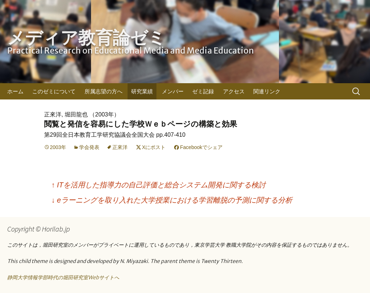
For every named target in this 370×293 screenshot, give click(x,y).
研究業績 (142, 91)
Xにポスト (153, 147)
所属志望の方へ (103, 91)
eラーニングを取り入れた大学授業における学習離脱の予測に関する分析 (171, 200)
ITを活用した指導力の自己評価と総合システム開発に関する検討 (158, 185)
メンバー (173, 91)
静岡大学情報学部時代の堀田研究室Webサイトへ (63, 277)
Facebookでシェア (201, 147)
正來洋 (120, 147)
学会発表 (89, 147)
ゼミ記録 (203, 91)
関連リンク (266, 91)
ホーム (15, 91)
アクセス (234, 91)
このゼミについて (54, 91)
